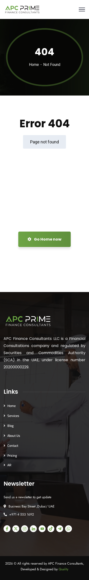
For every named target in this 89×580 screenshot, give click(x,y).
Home (34, 64)
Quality (63, 569)
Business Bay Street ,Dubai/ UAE (32, 506)
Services (13, 416)
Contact (12, 446)
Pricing (12, 455)
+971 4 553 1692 (21, 514)
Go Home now (44, 239)
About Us (13, 436)
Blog (10, 426)
